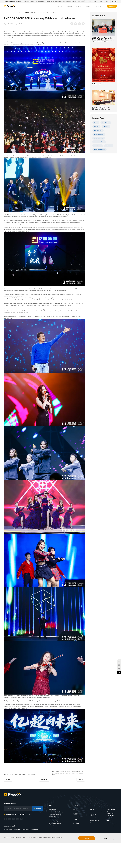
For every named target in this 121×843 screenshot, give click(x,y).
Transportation (53, 816)
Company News (18, 12)
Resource (89, 6)
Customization (93, 818)
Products (70, 6)
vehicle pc (108, 145)
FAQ (91, 822)
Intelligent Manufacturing (56, 812)
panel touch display (99, 149)
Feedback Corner (94, 820)
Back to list (44, 779)
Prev (8, 779)
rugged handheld (98, 138)
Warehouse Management (55, 814)
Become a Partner (75, 814)
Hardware (92, 812)
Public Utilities (52, 809)
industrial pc (97, 145)
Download (76, 823)
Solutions (60, 6)
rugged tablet (98, 130)
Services (79, 6)
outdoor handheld (99, 142)
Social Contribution (110, 812)
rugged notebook (98, 134)
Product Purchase (75, 810)
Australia (106, 126)
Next (80, 779)
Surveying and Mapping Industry (55, 824)
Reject (105, 838)
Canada (96, 126)
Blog (108, 820)
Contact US (112, 6)
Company (99, 6)
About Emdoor (111, 809)
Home (5, 12)
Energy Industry (53, 818)
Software (92, 809)
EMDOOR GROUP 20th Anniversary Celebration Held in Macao (40, 12)
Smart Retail (105, 122)
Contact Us (76, 806)
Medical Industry (53, 821)
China (95, 122)
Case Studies (110, 815)
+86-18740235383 (29, 1)
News (10, 12)
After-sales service (93, 814)
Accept (87, 838)
